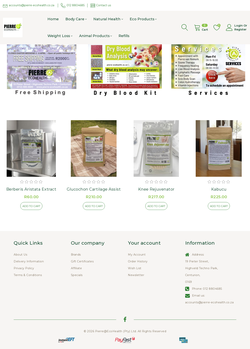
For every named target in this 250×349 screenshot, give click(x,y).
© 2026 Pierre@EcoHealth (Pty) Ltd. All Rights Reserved (125, 331)
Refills (124, 36)
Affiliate (76, 268)
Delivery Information (29, 261)
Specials (77, 275)
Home (53, 19)
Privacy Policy (24, 268)
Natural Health (107, 19)
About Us (20, 254)
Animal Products (94, 36)
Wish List (134, 268)
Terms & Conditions (28, 275)
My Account (137, 254)
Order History (138, 261)
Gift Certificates (82, 261)
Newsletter (136, 275)
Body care (74, 19)
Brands (76, 254)
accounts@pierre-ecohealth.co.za (209, 302)
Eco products (142, 19)
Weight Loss (58, 36)
